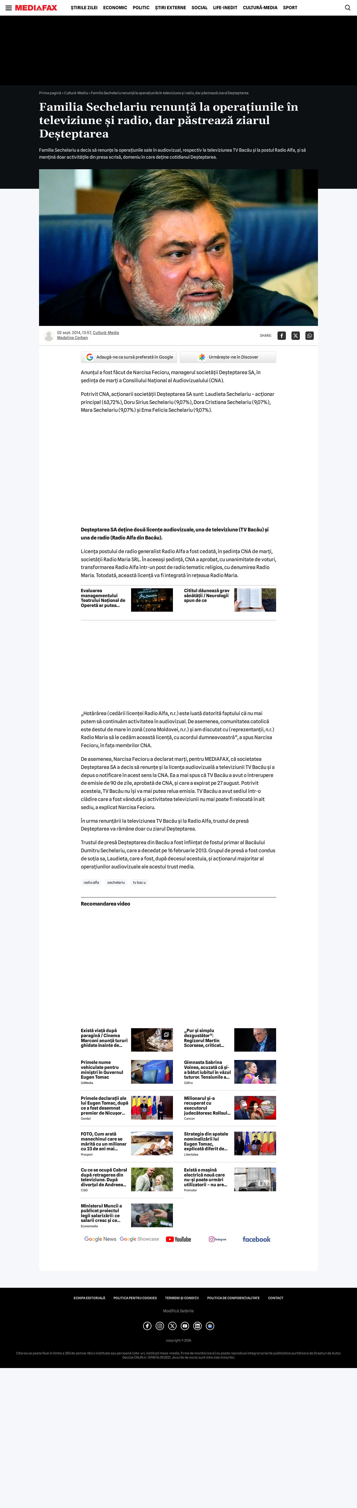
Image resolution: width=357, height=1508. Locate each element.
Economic (115, 8)
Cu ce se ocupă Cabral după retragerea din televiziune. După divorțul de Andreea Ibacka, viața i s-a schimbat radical (104, 1177)
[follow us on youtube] (178, 1239)
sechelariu (116, 882)
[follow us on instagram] (217, 1239)
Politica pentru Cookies (135, 1298)
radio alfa (91, 882)
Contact (275, 1298)
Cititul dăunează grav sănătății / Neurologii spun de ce (207, 595)
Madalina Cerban (72, 337)
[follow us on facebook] (256, 1239)
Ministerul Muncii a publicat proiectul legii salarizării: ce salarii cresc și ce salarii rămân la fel (101, 1213)
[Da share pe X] (295, 335)
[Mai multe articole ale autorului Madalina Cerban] (48, 335)
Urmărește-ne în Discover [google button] (228, 357)
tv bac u (139, 882)
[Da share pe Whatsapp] (309, 335)
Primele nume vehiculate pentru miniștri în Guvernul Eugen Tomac (102, 1069)
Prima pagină (50, 93)
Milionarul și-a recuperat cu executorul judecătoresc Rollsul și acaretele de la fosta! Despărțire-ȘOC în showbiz (207, 1105)
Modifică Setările (178, 1311)
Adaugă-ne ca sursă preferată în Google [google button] (129, 357)
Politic (141, 8)
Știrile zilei (84, 8)
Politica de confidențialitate (233, 1298)
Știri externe (170, 8)
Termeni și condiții (182, 1298)
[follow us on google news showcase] (139, 1239)
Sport (290, 8)
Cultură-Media (260, 8)
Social (200, 8)
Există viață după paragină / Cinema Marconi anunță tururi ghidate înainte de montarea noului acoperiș (104, 1038)
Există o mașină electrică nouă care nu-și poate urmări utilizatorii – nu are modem (204, 1177)
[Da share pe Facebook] (282, 335)
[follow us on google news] (100, 1239)
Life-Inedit (225, 8)
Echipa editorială (89, 1298)
